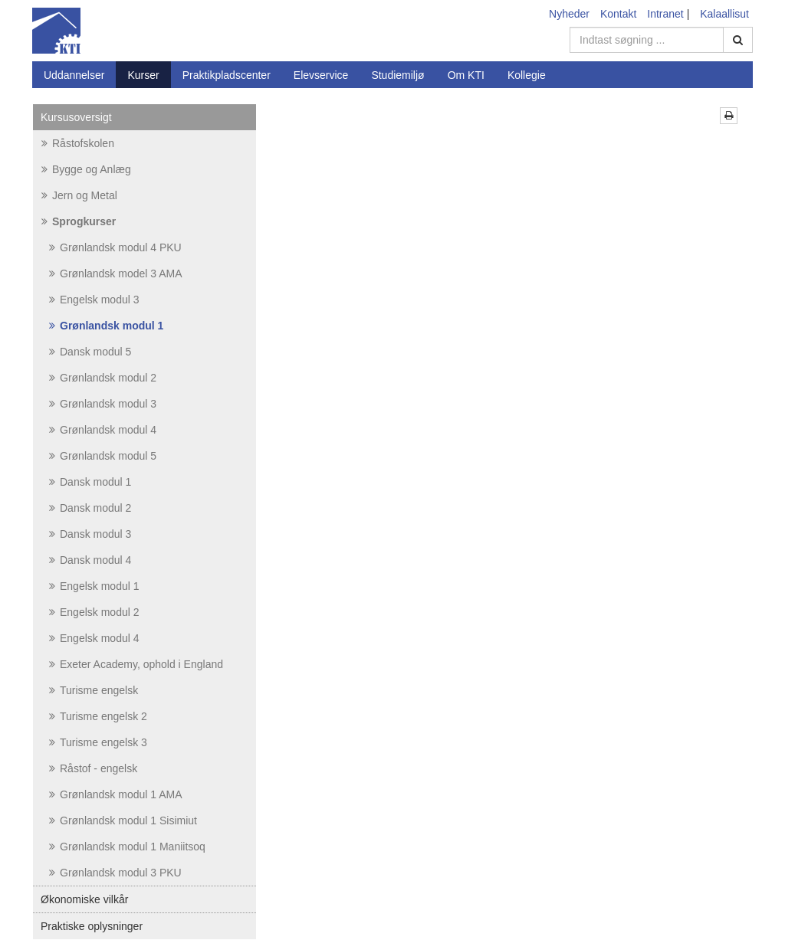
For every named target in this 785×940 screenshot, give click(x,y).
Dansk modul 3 (90, 534)
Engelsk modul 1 (94, 586)
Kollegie (526, 75)
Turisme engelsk (93, 690)
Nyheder (569, 14)
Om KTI (466, 75)
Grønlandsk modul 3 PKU (115, 872)
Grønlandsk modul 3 (102, 404)
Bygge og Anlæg (86, 169)
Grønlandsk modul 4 (102, 430)
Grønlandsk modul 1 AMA (115, 794)
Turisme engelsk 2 (98, 716)
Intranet (665, 14)
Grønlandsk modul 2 (102, 378)
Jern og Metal (79, 195)
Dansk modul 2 (90, 508)
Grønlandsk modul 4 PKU (115, 247)
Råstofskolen (77, 143)
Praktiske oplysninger (92, 926)
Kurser (143, 75)
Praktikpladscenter (226, 75)
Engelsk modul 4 (94, 638)
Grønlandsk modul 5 (102, 456)
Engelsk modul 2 (94, 612)
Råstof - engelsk (93, 768)
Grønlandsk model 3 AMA (115, 273)
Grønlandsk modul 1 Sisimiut (123, 820)
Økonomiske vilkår (84, 899)
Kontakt (618, 14)
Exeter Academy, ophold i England (136, 664)
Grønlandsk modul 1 (106, 325)
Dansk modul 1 (90, 482)
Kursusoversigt (76, 117)
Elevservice (321, 75)
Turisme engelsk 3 (98, 742)
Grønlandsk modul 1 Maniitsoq (127, 846)
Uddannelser (74, 75)
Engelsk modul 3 (94, 299)
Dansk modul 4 (90, 560)
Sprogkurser (78, 221)
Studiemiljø (397, 75)
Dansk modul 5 (90, 352)
